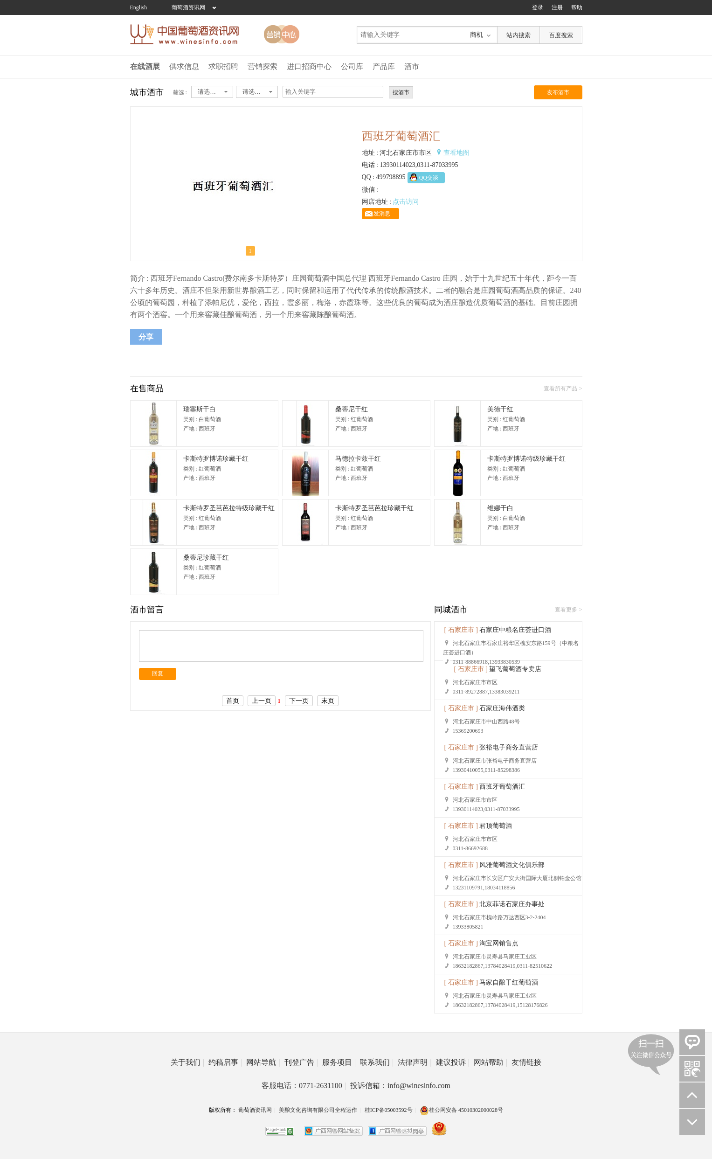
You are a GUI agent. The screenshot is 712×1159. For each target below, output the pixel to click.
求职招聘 (223, 66)
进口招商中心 (309, 66)
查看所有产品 (560, 388)
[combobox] (212, 92)
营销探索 (262, 66)
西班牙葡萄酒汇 (502, 786)
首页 (232, 700)
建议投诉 (453, 1062)
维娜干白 (500, 508)
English (138, 7)
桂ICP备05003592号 (389, 1110)
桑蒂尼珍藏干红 (206, 557)
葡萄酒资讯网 (188, 7)
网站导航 (263, 1062)
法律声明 (414, 1062)
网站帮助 (490, 1062)
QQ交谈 (428, 177)
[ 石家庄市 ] (461, 629)
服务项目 (339, 1062)
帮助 (576, 7)
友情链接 (526, 1062)
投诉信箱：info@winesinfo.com (400, 1086)
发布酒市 (558, 92)
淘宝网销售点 (498, 943)
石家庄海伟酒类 (502, 708)
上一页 (261, 700)
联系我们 (377, 1062)
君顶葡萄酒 (495, 825)
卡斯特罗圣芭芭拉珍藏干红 (374, 508)
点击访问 (406, 201)
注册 (557, 7)
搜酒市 (401, 92)
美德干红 (500, 409)
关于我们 (187, 1062)
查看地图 (456, 152)
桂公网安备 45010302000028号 (461, 1110)
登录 (537, 7)
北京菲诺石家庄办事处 (512, 904)
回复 (157, 673)
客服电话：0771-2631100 (304, 1086)
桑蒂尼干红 (351, 409)
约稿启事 (225, 1062)
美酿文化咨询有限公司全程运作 (318, 1110)
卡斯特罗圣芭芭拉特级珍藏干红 (229, 508)
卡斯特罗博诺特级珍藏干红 (526, 458)
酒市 (411, 66)
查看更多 (566, 609)
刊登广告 (301, 1062)
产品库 (384, 66)
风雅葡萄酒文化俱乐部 (512, 864)
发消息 (381, 213)
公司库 (352, 66)
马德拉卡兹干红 (358, 458)
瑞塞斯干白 (199, 409)
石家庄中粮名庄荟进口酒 (515, 629)
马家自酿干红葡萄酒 (508, 982)
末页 (327, 700)
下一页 (299, 700)
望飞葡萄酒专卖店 (515, 669)
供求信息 (184, 66)
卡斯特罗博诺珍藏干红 (216, 458)
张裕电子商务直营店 (508, 747)
